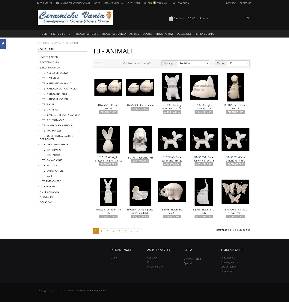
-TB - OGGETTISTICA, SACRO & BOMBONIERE (56, 137)
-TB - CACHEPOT (49, 109)
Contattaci (152, 257)
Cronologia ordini (229, 262)
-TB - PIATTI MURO (50, 149)
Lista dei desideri (229, 266)
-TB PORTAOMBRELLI (52, 181)
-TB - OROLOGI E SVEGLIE (54, 144)
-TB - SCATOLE (48, 165)
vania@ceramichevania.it (73, 3)
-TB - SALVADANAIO (51, 160)
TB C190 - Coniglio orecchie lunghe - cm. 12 (108, 159)
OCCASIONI (184, 33)
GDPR (97, 3)
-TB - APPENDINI (49, 78)
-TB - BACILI (47, 104)
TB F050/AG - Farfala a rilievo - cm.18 (235, 211)
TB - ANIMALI (71, 42)
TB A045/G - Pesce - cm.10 (108, 106)
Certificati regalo (192, 258)
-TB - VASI (46, 176)
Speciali (188, 263)
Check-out (133, 3)
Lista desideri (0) (114, 3)
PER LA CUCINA (204, 33)
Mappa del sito (155, 266)
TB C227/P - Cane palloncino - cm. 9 (235, 159)
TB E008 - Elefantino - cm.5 (171, 211)
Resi (149, 262)
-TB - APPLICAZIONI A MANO (55, 83)
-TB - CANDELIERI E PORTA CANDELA (60, 114)
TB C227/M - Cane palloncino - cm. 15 (203, 159)
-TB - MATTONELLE (50, 130)
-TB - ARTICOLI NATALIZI (53, 93)
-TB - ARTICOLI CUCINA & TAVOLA (58, 88)
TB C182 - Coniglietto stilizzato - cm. (203, 106)
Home (43, 33)
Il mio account (227, 257)
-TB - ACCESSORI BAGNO (54, 72)
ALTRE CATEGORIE (141, 33)
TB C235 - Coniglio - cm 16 (108, 211)
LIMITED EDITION (62, 33)
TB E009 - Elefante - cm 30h (203, 211)
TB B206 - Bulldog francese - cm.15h (172, 106)
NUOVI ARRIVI (164, 33)
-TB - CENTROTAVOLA (52, 120)
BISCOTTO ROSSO (87, 33)
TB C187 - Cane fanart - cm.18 (235, 106)
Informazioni (227, 271)
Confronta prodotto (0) (137, 63)
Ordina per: (169, 63)
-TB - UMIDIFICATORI (51, 170)
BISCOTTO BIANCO (114, 33)
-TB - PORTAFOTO (50, 155)
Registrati (246, 3)
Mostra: (221, 63)
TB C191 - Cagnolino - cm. (140, 157)
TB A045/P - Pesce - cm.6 (140, 105)
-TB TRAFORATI (48, 186)
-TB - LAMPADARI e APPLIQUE (56, 125)
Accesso (231, 3)
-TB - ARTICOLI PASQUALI (54, 99)
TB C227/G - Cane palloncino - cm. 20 (172, 159)
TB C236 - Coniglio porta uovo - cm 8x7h (140, 211)
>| (138, 231)
